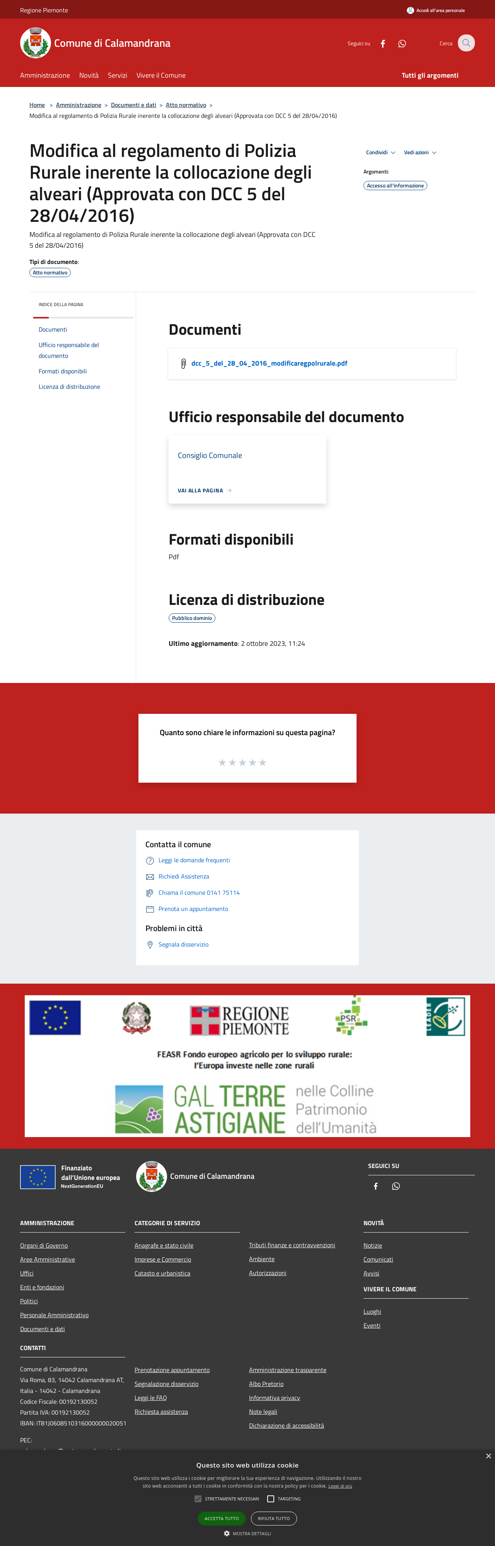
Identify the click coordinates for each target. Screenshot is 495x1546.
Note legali (263, 1411)
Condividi (382, 152)
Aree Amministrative (47, 1259)
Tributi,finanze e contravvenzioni (292, 1245)
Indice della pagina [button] (61, 304)
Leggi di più (340, 1486)
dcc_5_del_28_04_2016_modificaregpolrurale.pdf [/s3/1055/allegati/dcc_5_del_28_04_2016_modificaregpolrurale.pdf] (269, 363)
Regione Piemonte (44, 10)
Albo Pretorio (266, 1383)
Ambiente (262, 1258)
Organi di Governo (44, 1245)
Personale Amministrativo (54, 1315)
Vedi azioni (421, 152)
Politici (29, 1301)
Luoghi (372, 1311)
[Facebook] (377, 42)
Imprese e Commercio (163, 1259)
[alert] (247, 1498)
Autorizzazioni (268, 1272)
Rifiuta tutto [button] (274, 1518)
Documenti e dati (133, 104)
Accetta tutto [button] (222, 1518)
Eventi (372, 1325)
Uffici (27, 1273)
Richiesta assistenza (161, 1411)
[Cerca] (465, 43)
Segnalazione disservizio (166, 1383)
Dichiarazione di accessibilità (286, 1425)
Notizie (373, 1245)
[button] (247, 1533)
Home (37, 104)
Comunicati (378, 1259)
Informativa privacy (274, 1397)
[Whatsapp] (397, 42)
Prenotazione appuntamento (172, 1369)
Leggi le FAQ (151, 1397)
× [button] (488, 1456)
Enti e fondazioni (42, 1287)
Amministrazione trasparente (287, 1369)
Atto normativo (186, 104)
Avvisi (371, 1273)
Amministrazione (78, 104)
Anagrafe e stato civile (164, 1245)
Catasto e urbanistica (162, 1273)
